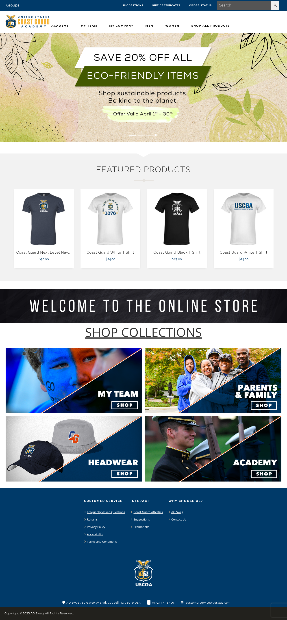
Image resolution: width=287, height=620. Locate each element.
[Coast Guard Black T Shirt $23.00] (177, 218)
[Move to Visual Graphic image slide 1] (132, 135)
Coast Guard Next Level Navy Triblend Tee (55, 252)
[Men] (149, 26)
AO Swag (177, 512)
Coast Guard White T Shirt (110, 252)
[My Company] (121, 26)
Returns (92, 519)
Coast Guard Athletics (148, 512)
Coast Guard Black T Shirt (177, 252)
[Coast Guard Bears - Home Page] (27, 21)
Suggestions (141, 519)
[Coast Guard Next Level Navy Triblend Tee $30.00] (44, 218)
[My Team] (89, 26)
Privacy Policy (96, 527)
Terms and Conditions (102, 542)
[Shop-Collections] (143, 332)
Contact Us (178, 519)
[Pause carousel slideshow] (156, 135)
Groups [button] (12, 5)
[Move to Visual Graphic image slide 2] (141, 135)
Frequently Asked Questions (106, 512)
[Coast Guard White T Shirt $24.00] (110, 218)
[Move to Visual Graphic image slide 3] (149, 135)
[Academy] (60, 26)
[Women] (172, 26)
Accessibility (95, 534)
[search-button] (275, 5)
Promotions (141, 527)
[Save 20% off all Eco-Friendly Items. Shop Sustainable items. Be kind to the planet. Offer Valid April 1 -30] (143, 87)
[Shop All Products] (210, 26)
